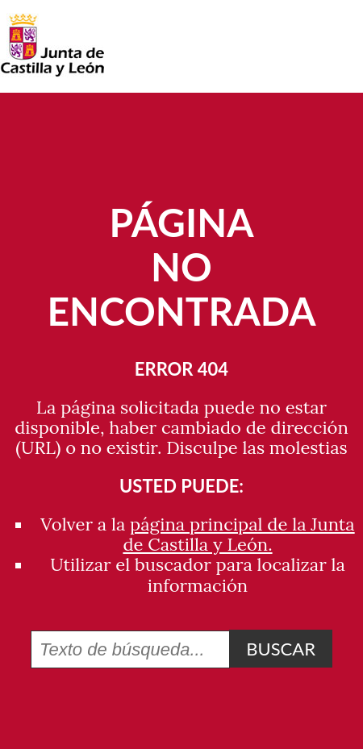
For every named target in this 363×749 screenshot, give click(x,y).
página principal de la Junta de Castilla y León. (238, 534)
